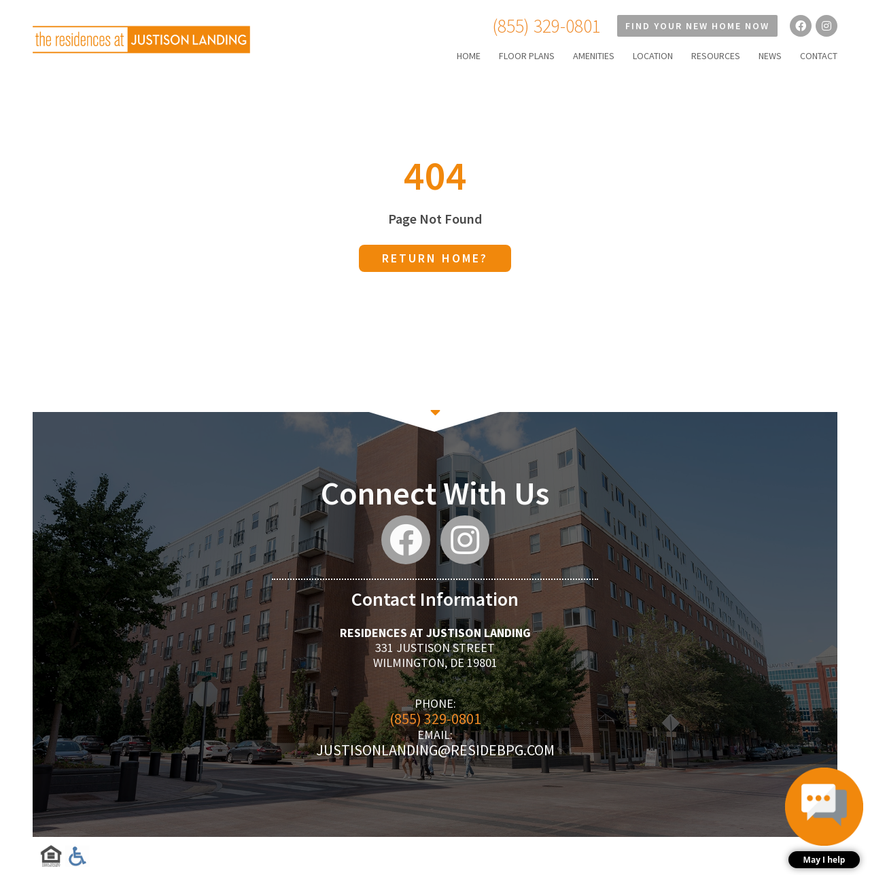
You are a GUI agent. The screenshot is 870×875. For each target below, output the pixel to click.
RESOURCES (715, 56)
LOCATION (653, 56)
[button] (824, 818)
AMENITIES (593, 56)
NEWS (770, 56)
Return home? (435, 258)
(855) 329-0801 (546, 26)
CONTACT (818, 56)
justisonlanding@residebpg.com (435, 749)
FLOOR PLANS (527, 56)
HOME (469, 56)
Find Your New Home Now (697, 26)
